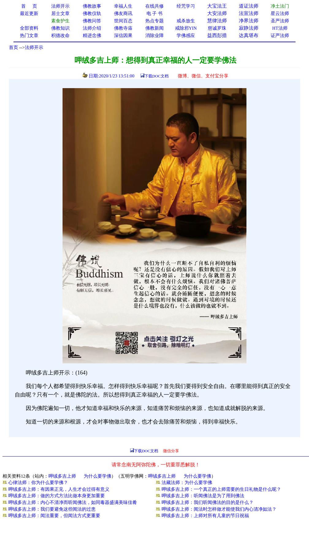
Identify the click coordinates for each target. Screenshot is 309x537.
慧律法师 (217, 20)
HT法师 (280, 28)
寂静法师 (248, 28)
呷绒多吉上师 (62, 476)
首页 (13, 47)
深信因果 (123, 35)
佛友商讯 (123, 13)
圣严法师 (280, 20)
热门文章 (29, 35)
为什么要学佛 (97, 476)
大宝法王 (217, 6)
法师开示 (34, 47)
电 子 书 (154, 13)
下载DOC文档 (156, 76)
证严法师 (280, 35)
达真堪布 (248, 35)
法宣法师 (248, 13)
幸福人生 (123, 6)
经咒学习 (186, 6)
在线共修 (154, 6)
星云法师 (280, 13)
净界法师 (248, 20)
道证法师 (248, 6)
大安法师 (217, 13)
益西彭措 (217, 35)
